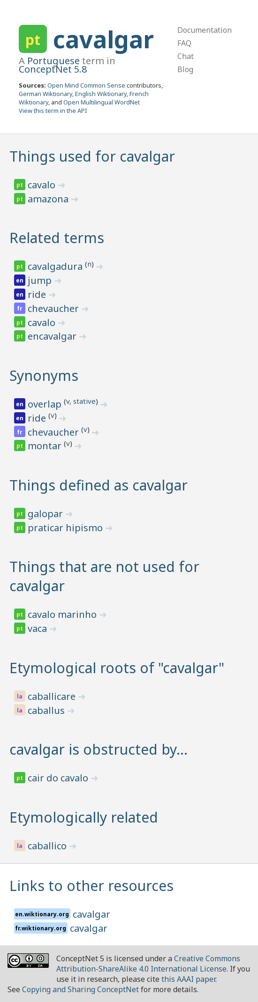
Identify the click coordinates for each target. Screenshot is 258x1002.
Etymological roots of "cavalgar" (116, 667)
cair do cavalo (59, 778)
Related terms (56, 237)
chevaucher (54, 308)
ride (38, 294)
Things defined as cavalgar (98, 485)
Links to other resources (91, 885)
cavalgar (103, 39)
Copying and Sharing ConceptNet (80, 989)
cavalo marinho (63, 614)
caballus (47, 710)
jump (41, 280)
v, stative (81, 401)
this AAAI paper (188, 979)
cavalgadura (56, 266)
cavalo (43, 184)
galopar (46, 513)
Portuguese (53, 60)
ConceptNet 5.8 (53, 69)
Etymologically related (83, 817)
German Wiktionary (45, 93)
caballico (48, 845)
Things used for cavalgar (92, 156)
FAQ (184, 43)
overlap (46, 404)
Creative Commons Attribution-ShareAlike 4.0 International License (148, 963)
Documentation (204, 30)
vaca (38, 628)
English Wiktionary (101, 93)
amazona (49, 199)
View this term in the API (53, 110)
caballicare (53, 696)
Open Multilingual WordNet (101, 102)
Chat (185, 56)
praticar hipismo (66, 527)
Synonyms (43, 375)
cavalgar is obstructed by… (98, 749)
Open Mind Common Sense (86, 85)
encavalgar (53, 336)
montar (46, 445)
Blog (185, 69)
